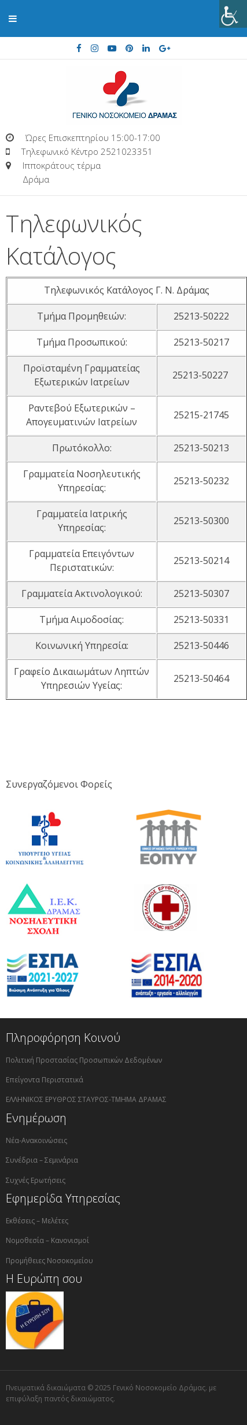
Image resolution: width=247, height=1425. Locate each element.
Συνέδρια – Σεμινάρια (42, 1160)
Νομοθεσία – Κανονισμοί (47, 1240)
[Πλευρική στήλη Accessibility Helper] (233, 14)
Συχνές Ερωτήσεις (35, 1180)
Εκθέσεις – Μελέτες (37, 1221)
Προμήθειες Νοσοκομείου (49, 1261)
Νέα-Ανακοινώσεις (36, 1140)
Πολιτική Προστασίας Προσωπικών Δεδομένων (84, 1060)
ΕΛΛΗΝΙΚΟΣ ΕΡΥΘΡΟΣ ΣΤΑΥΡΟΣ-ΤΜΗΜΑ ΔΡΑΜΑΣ (86, 1099)
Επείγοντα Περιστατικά (44, 1080)
